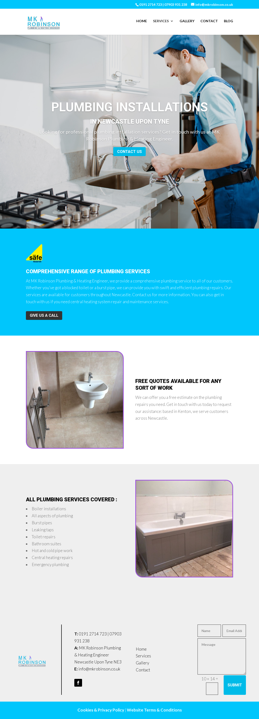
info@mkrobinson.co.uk (99, 668)
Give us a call (44, 315)
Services (161, 21)
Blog (228, 21)
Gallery (187, 21)
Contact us (129, 153)
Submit (235, 685)
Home (141, 21)
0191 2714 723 (93, 633)
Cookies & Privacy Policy (100, 709)
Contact (209, 21)
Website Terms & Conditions (154, 709)
